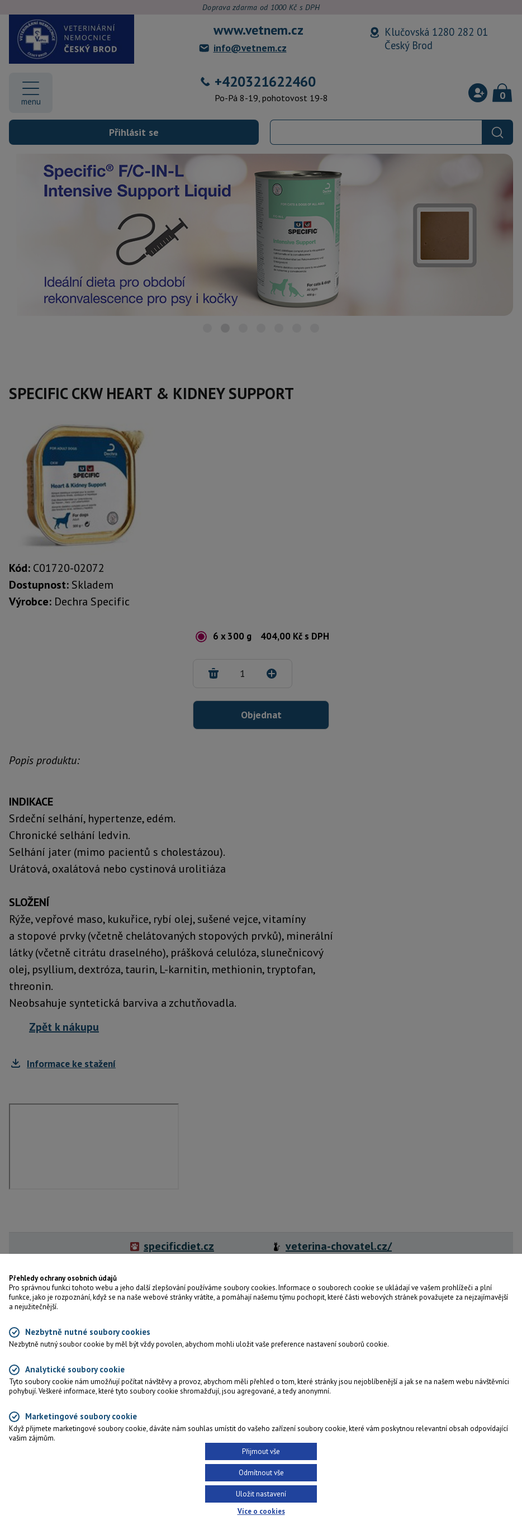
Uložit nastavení (261, 1494)
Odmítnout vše (261, 1472)
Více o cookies (261, 1511)
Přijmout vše (261, 1451)
